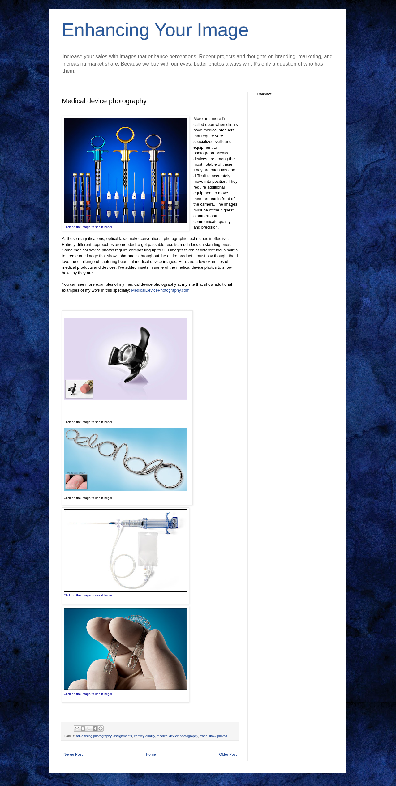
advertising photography (93, 736)
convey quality (144, 736)
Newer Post (73, 754)
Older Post (228, 754)
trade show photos (213, 736)
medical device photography (177, 736)
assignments (122, 736)
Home (151, 754)
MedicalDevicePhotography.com (160, 290)
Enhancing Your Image (155, 29)
